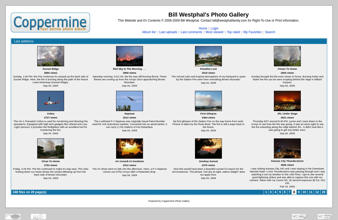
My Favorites (253, 32)
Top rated (233, 32)
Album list (149, 32)
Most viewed (214, 32)
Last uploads (168, 32)
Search (270, 32)
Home (203, 28)
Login (214, 28)
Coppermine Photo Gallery (175, 201)
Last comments (191, 32)
